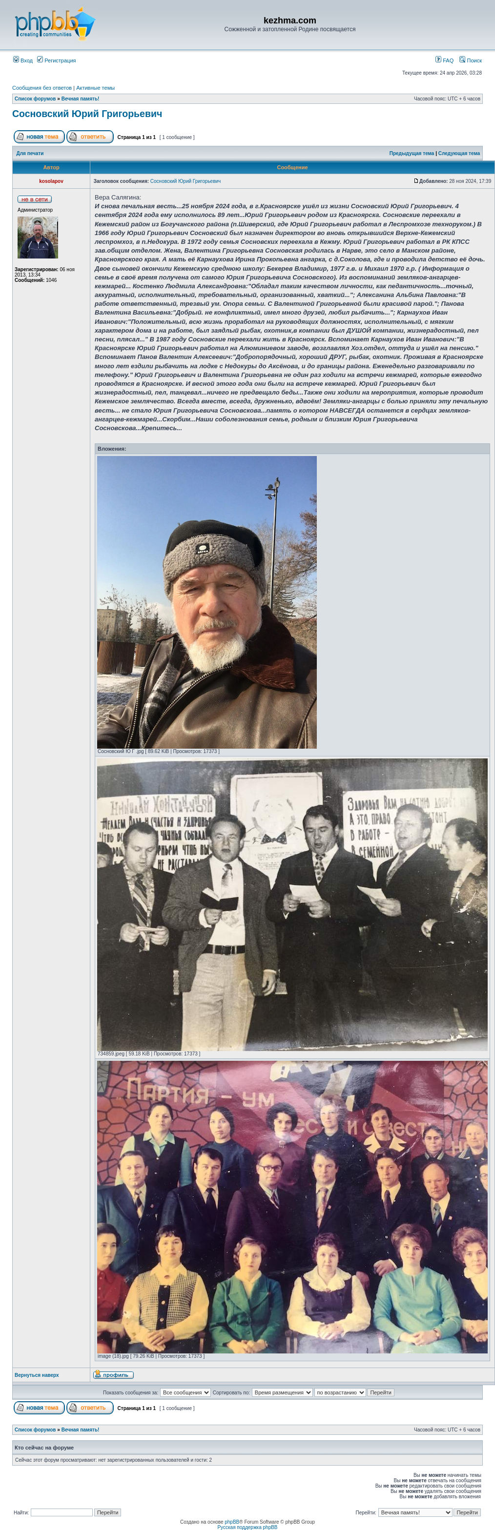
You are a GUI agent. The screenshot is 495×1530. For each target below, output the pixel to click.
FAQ (444, 60)
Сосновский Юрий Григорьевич (87, 113)
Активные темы (95, 88)
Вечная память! (81, 98)
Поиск (470, 60)
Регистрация (56, 60)
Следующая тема (459, 153)
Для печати (30, 153)
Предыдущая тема (412, 153)
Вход (23, 60)
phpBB (232, 1522)
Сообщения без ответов (42, 88)
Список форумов (35, 98)
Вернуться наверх (37, 1375)
